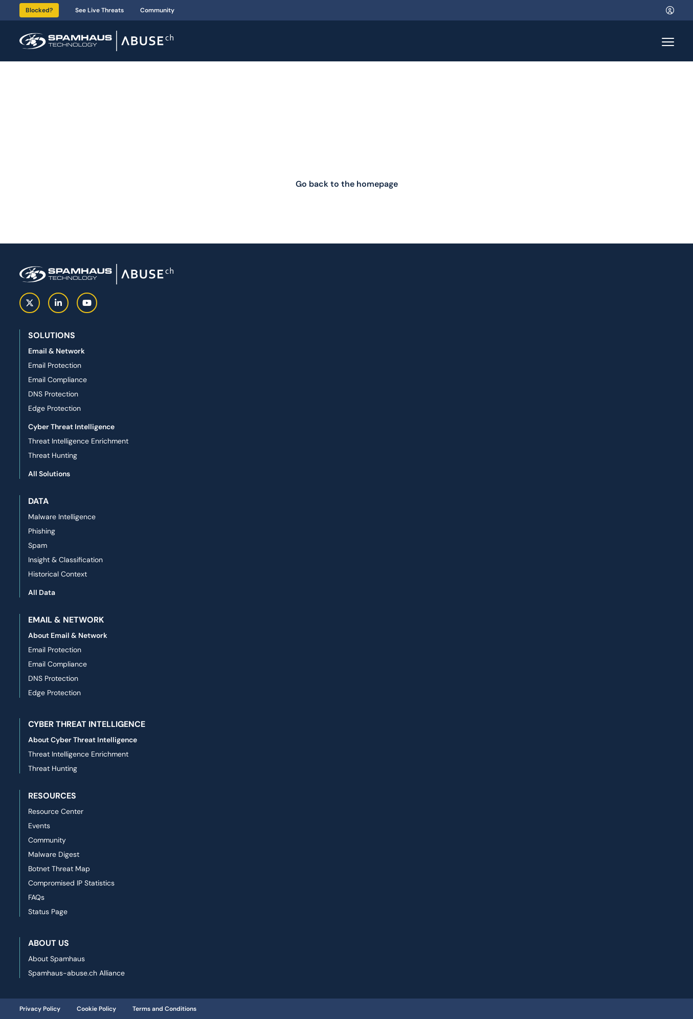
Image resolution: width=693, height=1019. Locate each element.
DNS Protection (53, 393)
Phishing (41, 531)
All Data (41, 592)
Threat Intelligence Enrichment (78, 441)
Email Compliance (57, 379)
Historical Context (57, 574)
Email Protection (54, 365)
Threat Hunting (52, 455)
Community (157, 10)
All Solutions (49, 473)
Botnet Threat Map (59, 868)
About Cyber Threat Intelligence (82, 739)
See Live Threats (99, 10)
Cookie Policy (96, 1009)
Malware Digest (53, 854)
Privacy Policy (39, 1009)
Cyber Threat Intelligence (71, 426)
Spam (37, 545)
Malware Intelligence (62, 516)
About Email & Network (67, 635)
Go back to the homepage (347, 184)
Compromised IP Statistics (71, 883)
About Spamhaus (56, 958)
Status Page (48, 911)
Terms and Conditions (164, 1009)
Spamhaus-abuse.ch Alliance (76, 973)
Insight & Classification (65, 559)
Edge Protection (54, 408)
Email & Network (56, 351)
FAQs (36, 897)
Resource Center (55, 811)
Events (39, 825)
